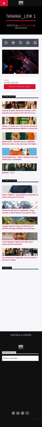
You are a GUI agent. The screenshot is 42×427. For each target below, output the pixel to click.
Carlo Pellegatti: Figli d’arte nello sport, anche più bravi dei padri (17, 243)
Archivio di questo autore (20, 86)
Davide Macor (26, 25)
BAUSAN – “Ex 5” (8, 173)
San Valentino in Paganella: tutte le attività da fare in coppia (19, 259)
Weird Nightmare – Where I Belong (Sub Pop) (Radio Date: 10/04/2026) (20, 158)
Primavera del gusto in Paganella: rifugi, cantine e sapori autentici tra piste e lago (18, 211)
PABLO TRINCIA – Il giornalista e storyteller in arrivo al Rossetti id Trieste (20, 196)
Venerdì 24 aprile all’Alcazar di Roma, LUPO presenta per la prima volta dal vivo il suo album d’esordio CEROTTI (19, 112)
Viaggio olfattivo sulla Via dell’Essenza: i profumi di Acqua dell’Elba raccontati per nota (18, 227)
